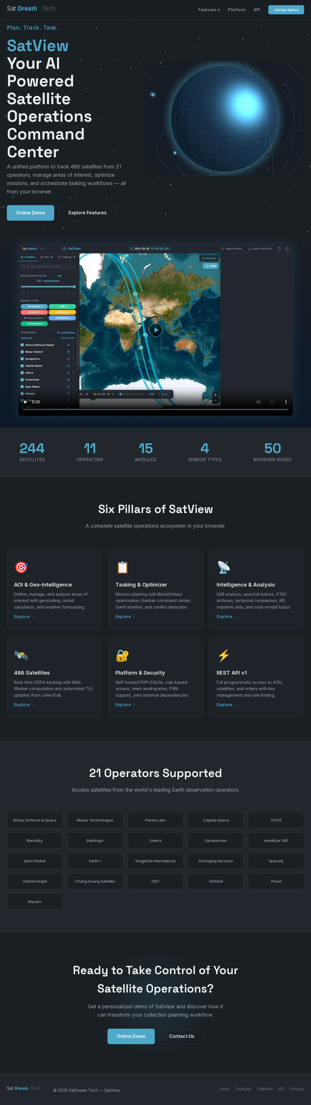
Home (224, 1089)
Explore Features (88, 212)
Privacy (297, 1089)
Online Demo (286, 9)
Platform (236, 9)
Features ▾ (209, 9)
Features (243, 1089)
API (257, 9)
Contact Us (181, 1042)
